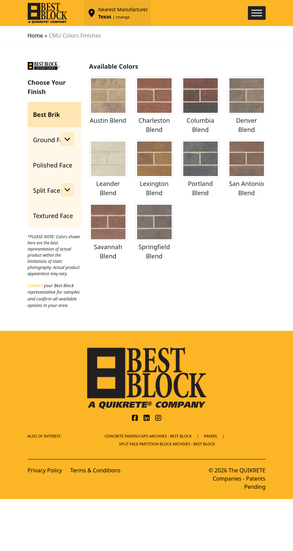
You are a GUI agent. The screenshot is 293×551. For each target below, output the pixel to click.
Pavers (210, 436)
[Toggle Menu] (256, 13)
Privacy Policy (45, 470)
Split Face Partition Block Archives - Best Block (167, 443)
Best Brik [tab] (46, 114)
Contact (35, 285)
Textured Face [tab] (53, 216)
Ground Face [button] (53, 139)
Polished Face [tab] (52, 165)
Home (35, 35)
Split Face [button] (53, 190)
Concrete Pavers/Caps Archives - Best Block (148, 436)
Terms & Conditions (95, 470)
